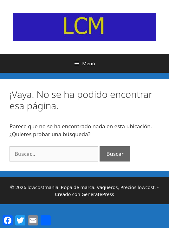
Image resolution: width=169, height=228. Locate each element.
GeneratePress (97, 194)
